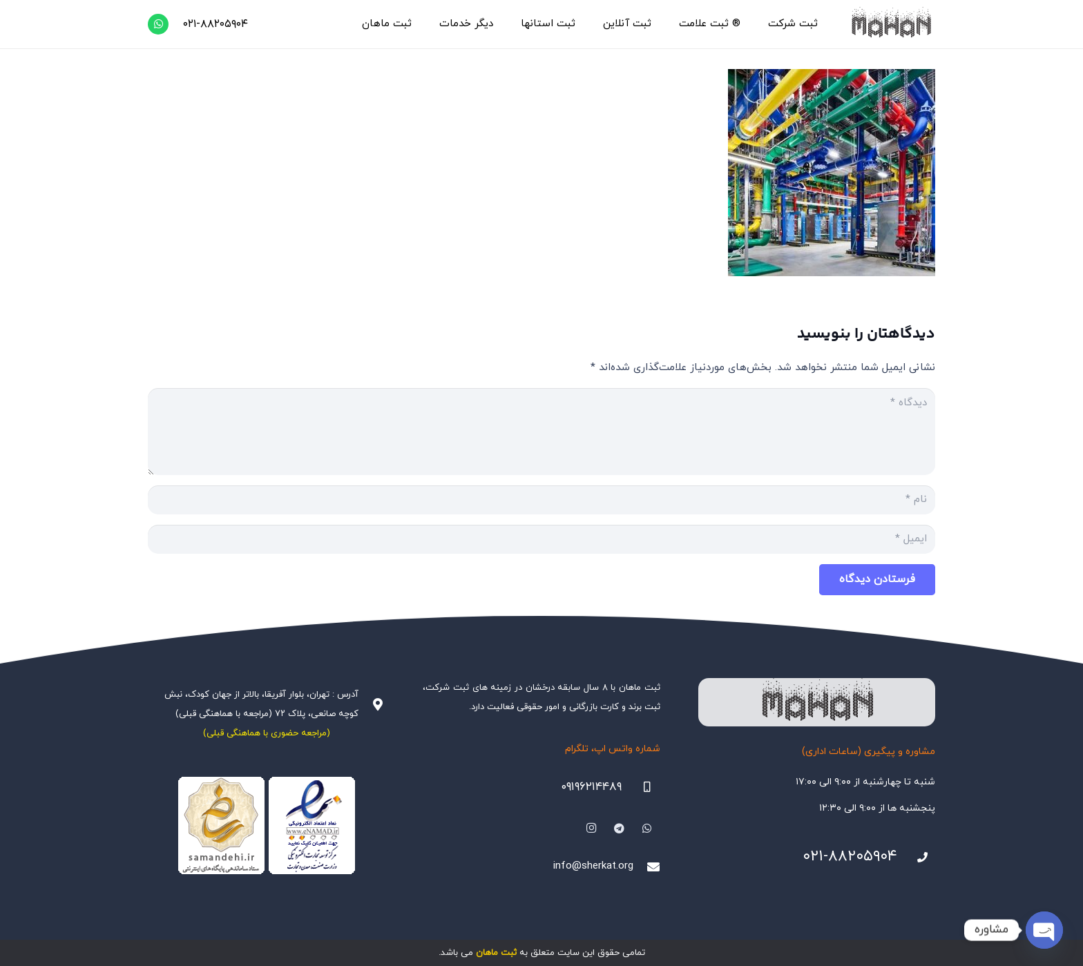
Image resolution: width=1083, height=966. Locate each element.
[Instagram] (591, 828)
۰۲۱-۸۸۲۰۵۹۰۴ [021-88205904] (850, 856)
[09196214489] (641, 787)
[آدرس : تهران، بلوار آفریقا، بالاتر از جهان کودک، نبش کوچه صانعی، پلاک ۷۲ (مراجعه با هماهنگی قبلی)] (371, 704)
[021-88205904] (916, 857)
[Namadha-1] (266, 826)
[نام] (541, 499)
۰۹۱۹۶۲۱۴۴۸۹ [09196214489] (591, 787)
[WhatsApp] (158, 24)
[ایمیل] (541, 539)
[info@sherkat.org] (646, 866)
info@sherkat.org (593, 866)
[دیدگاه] (541, 431)
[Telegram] (619, 828)
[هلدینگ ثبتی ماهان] (890, 24)
